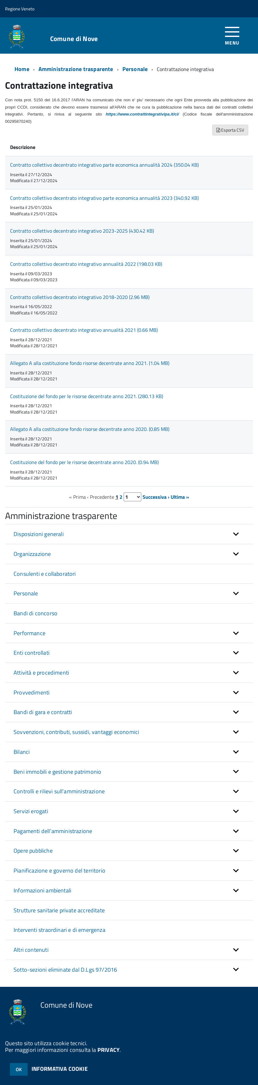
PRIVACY (108, 1050)
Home (22, 69)
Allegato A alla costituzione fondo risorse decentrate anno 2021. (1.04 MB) (89, 363)
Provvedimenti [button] (32, 692)
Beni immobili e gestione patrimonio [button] (57, 771)
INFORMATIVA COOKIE (60, 1068)
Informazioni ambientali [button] (42, 890)
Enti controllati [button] (32, 652)
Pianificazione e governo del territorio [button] (59, 870)
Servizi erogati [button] (31, 811)
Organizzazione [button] (32, 554)
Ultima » (180, 497)
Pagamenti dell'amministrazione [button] (53, 831)
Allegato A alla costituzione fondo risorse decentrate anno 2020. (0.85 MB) (89, 429)
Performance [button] (29, 633)
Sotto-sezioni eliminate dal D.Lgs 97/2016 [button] (65, 969)
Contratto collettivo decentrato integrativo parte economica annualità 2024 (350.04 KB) (104, 165)
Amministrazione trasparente (75, 69)
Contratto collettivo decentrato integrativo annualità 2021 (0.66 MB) (84, 330)
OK (19, 1069)
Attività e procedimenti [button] (41, 672)
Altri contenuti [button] (31, 949)
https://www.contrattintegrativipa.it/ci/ (142, 114)
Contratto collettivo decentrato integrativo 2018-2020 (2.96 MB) (80, 297)
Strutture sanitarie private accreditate (59, 910)
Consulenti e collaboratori (45, 573)
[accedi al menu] (232, 35)
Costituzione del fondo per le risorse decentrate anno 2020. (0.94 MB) (84, 462)
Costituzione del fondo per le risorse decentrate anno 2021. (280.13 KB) (86, 396)
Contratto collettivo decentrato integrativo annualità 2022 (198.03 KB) (86, 264)
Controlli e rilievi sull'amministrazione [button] (59, 791)
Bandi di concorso (35, 613)
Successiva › (156, 497)
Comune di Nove (74, 38)
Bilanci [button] (22, 752)
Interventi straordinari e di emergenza (59, 930)
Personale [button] (26, 593)
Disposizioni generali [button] (39, 534)
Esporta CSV (230, 130)
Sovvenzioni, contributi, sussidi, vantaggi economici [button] (76, 732)
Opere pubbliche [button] (33, 850)
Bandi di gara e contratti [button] (43, 712)
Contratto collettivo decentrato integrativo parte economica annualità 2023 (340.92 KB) (104, 198)
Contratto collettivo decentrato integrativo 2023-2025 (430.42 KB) (82, 231)
